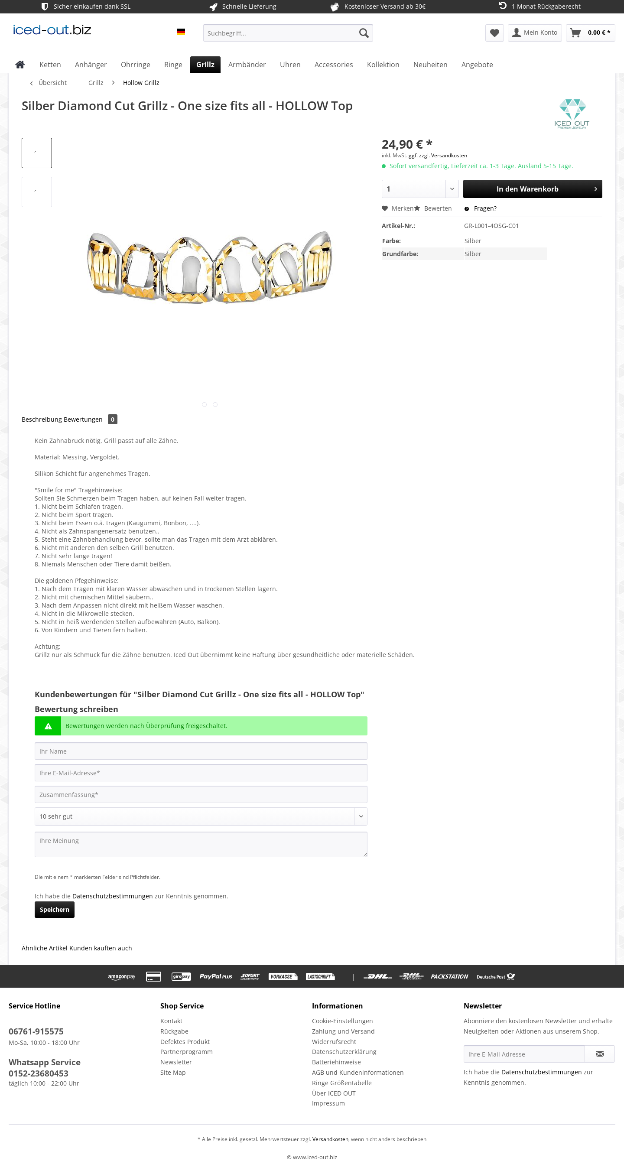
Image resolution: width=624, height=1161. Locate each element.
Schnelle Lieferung (242, 6)
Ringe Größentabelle (342, 1083)
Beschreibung (42, 419)
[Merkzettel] (494, 33)
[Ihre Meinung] (201, 844)
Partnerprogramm (186, 1051)
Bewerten (434, 208)
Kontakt (171, 1021)
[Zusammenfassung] (201, 794)
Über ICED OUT (334, 1093)
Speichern (54, 909)
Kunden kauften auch (100, 948)
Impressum (328, 1103)
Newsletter (176, 1062)
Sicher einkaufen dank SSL (84, 6)
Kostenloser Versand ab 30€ (377, 6)
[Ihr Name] (201, 751)
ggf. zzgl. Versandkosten (438, 155)
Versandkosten (329, 1139)
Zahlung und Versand (343, 1031)
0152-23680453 (38, 1073)
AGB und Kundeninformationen (358, 1072)
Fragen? (481, 208)
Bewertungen (90, 419)
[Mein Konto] (535, 33)
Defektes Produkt (185, 1041)
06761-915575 (36, 1031)
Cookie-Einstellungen (342, 1021)
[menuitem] (288, 37)
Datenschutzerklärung (344, 1051)
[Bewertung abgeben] (201, 816)
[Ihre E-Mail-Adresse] (201, 772)
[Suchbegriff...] (288, 33)
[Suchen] (364, 33)
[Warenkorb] (590, 33)
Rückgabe (174, 1031)
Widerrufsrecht (334, 1041)
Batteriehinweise (336, 1062)
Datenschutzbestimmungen (112, 896)
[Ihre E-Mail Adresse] (524, 1054)
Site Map (173, 1072)
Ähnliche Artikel (45, 948)
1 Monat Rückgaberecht (539, 5)
